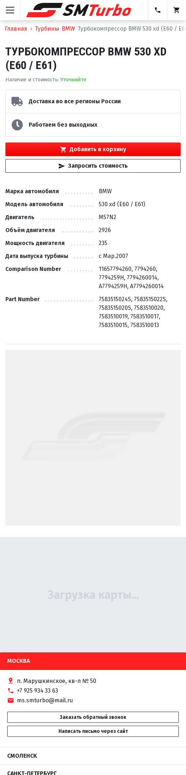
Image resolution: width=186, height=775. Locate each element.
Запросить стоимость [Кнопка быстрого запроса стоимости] (92, 165)
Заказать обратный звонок (93, 717)
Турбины (47, 28)
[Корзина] (176, 10)
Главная (16, 28)
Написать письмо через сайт (93, 731)
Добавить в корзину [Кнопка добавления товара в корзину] (93, 149)
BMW (68, 28)
